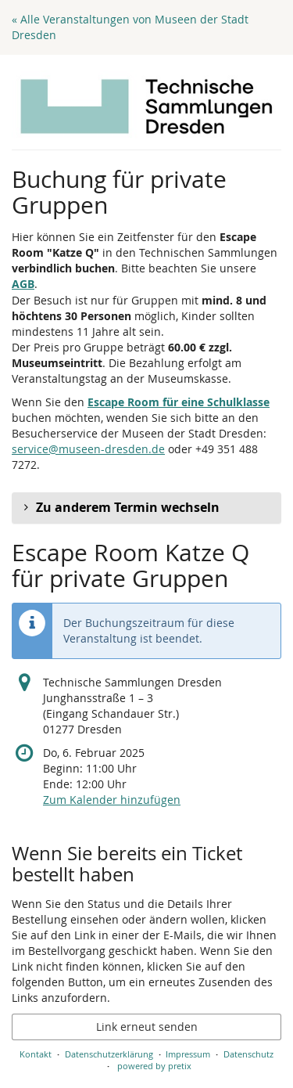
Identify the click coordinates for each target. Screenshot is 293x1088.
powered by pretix (154, 1066)
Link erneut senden (147, 1026)
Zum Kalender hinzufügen (111, 799)
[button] (146, 508)
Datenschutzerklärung (109, 1054)
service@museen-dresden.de (88, 448)
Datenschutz (248, 1054)
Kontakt (36, 1054)
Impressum (188, 1054)
